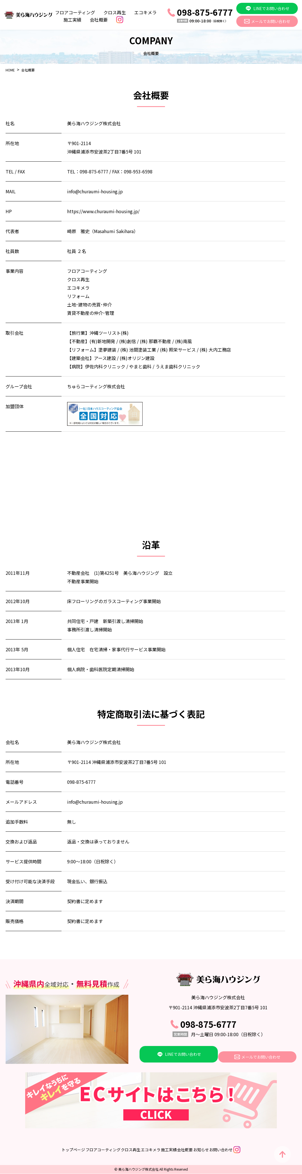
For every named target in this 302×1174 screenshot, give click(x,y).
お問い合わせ (255, 1150)
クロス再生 (114, 12)
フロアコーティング (75, 12)
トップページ (28, 1150)
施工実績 (72, 19)
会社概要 (99, 19)
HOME (10, 70)
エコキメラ (145, 12)
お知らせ (224, 1150)
